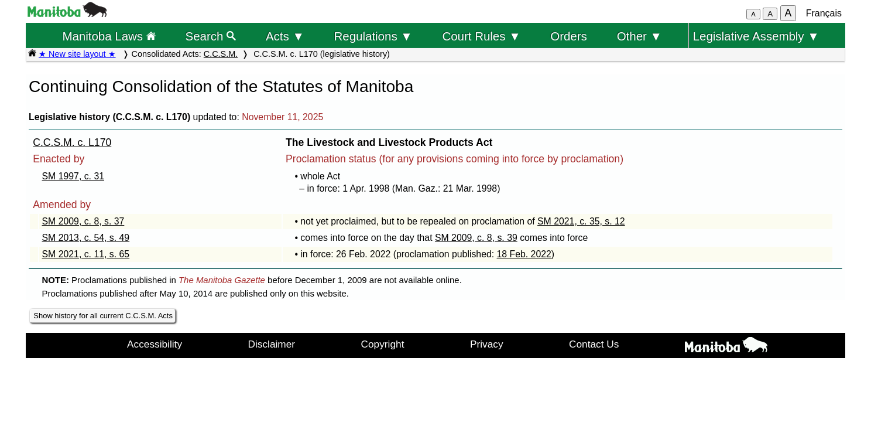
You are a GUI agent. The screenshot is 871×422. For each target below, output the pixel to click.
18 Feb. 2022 (524, 254)
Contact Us (594, 344)
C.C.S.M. (221, 54)
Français (824, 13)
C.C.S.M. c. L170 (72, 142)
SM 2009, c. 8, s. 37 (83, 221)
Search (211, 36)
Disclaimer (272, 344)
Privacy (486, 344)
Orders (568, 36)
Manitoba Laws (108, 36)
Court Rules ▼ (481, 36)
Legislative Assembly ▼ (756, 36)
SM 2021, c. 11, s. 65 (86, 254)
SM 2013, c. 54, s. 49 (86, 238)
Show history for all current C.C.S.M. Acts (103, 315)
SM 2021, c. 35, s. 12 (581, 221)
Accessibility (154, 344)
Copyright (382, 344)
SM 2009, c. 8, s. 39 (476, 238)
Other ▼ (639, 36)
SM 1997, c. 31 (73, 176)
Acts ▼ (285, 36)
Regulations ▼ (373, 36)
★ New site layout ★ (77, 54)
